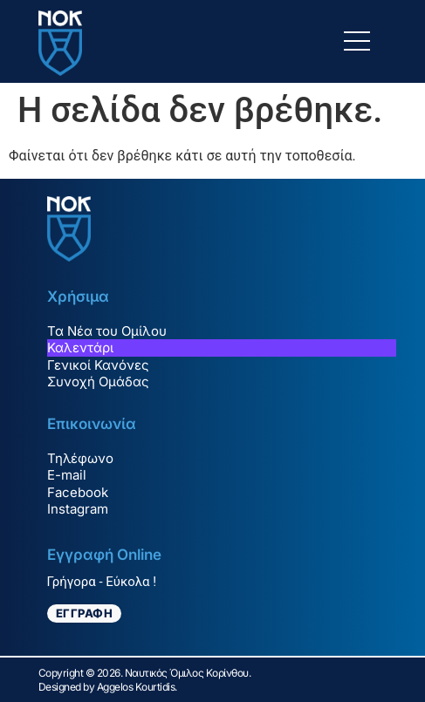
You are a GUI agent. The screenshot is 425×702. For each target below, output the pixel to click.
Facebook (77, 492)
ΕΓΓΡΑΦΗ (84, 613)
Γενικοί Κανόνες (98, 365)
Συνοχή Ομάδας (98, 381)
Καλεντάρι (80, 347)
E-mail (66, 475)
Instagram (77, 509)
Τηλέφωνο (80, 458)
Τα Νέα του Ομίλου (107, 331)
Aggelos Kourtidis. (137, 686)
